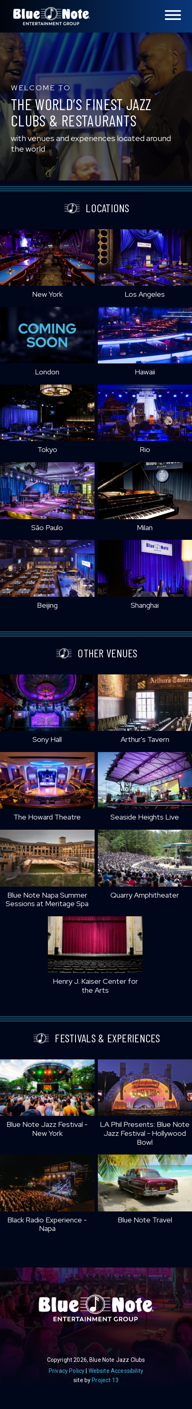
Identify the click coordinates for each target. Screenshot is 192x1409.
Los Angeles (145, 294)
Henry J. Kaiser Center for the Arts (95, 985)
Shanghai (145, 605)
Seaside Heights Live (144, 817)
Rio (145, 449)
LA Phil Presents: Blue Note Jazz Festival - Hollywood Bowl (145, 1133)
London (47, 371)
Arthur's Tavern (145, 739)
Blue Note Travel (145, 1219)
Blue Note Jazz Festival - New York (47, 1129)
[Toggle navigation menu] (173, 15)
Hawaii (145, 371)
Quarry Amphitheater (144, 895)
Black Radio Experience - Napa (47, 1224)
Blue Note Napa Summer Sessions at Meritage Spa (47, 899)
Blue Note (51, 16)
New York (47, 294)
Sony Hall (47, 739)
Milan (145, 527)
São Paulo (47, 527)
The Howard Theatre (47, 817)
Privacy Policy (66, 1371)
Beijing (47, 605)
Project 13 (105, 1380)
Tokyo (47, 449)
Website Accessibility (115, 1371)
